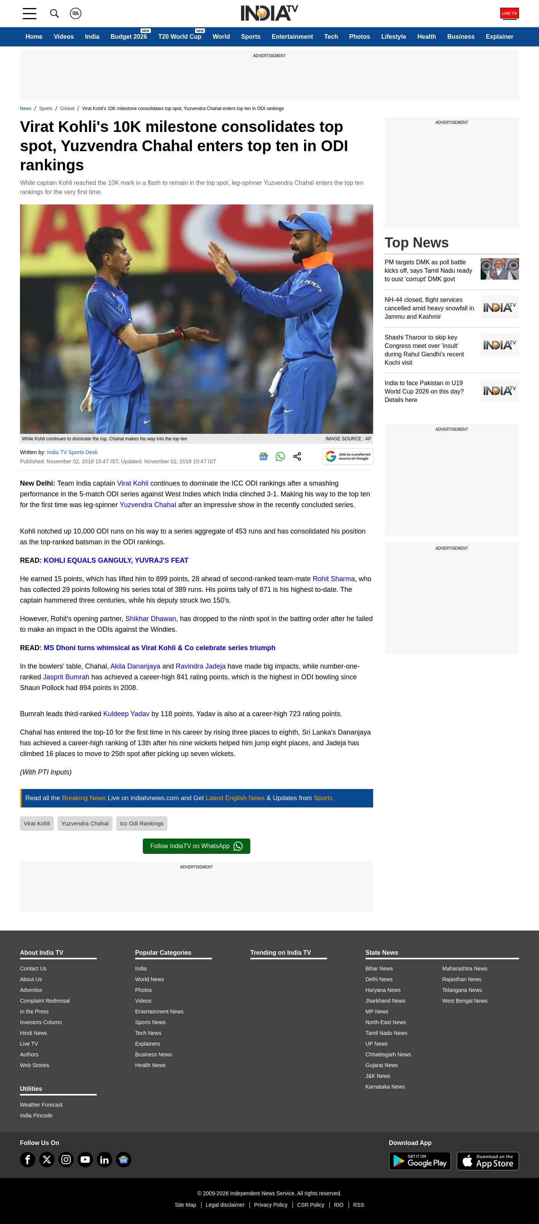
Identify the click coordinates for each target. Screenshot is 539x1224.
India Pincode (36, 1115)
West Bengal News (465, 1001)
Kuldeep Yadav (126, 714)
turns (86, 648)
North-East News (385, 1022)
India (92, 36)
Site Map (185, 1205)
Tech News (148, 1033)
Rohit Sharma (333, 579)
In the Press (34, 1011)
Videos (64, 36)
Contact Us (33, 968)
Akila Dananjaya (135, 666)
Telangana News (462, 990)
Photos (359, 36)
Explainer (500, 36)
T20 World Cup (180, 36)
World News (149, 979)
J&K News (377, 1076)
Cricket (67, 108)
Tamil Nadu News (386, 1033)
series (238, 648)
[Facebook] (27, 1159)
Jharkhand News (385, 1001)
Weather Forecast (41, 1105)
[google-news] (123, 1159)
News (25, 108)
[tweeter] (47, 1159)
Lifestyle (393, 36)
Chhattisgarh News (388, 1054)
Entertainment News (159, 1011)
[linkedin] (104, 1159)
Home (34, 36)
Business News (153, 1054)
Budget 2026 (129, 36)
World (221, 36)
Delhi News (379, 979)
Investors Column (41, 1022)
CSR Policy (310, 1205)
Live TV (29, 1044)
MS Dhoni (61, 648)
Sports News (150, 1022)
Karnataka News (385, 1087)
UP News (376, 1044)
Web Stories (34, 1065)
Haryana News (383, 990)
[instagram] (66, 1159)
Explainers (147, 1044)
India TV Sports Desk (72, 452)
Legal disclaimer (225, 1205)
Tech (331, 36)
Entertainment (292, 36)
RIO (339, 1205)
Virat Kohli (133, 483)
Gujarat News (381, 1065)
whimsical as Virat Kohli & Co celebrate (161, 648)
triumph (262, 648)
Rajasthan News (461, 979)
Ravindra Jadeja (201, 666)
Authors (29, 1054)
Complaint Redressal (45, 1001)
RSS (358, 1205)
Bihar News (379, 968)
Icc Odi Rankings (142, 823)
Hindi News (33, 1033)
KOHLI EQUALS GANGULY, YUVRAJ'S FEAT (116, 560)
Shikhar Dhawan (151, 619)
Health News (150, 1065)
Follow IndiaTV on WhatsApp (196, 846)
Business (461, 36)
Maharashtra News (465, 968)
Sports (251, 36)
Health (426, 36)
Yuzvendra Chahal (148, 505)
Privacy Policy (271, 1205)
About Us (31, 979)
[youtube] (85, 1159)
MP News (377, 1011)
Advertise (31, 990)
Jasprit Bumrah (66, 677)
